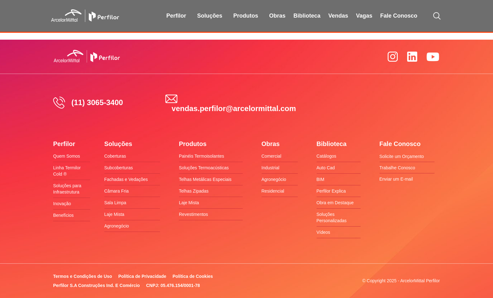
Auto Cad (326, 167)
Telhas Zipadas (193, 191)
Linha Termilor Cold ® (67, 171)
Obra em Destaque (335, 202)
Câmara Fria (116, 191)
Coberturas (115, 156)
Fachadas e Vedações (126, 179)
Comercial (271, 156)
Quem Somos (66, 156)
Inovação (62, 203)
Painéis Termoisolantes (201, 156)
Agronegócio (116, 225)
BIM (320, 179)
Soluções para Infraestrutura (67, 188)
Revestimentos (193, 214)
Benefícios (63, 215)
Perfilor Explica (331, 191)
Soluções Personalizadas (332, 217)
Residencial (273, 191)
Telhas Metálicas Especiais (205, 179)
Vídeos (323, 232)
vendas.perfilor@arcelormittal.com (234, 108)
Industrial (271, 167)
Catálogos (326, 156)
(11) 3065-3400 (97, 102)
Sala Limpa (115, 202)
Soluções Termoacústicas (204, 167)
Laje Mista (114, 214)
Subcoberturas (118, 167)
